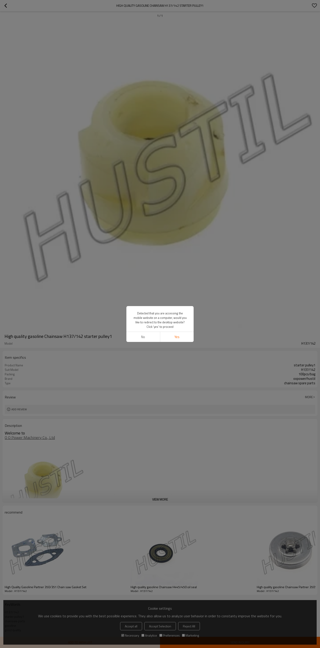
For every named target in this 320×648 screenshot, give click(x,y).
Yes (176, 336)
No (143, 336)
